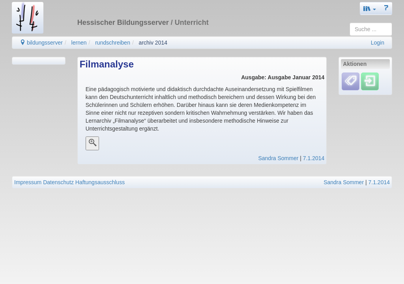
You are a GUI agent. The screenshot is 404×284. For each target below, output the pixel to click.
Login (377, 42)
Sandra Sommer (278, 158)
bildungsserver (41, 42)
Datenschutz (58, 182)
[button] (369, 8)
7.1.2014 (314, 158)
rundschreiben (112, 42)
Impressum (27, 182)
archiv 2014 (153, 42)
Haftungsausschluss (100, 182)
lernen (79, 42)
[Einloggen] (370, 81)
